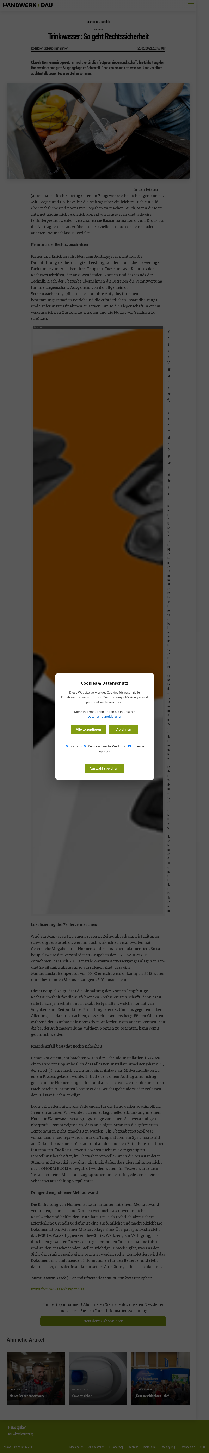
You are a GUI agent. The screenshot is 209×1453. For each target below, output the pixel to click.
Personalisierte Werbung (105, 746)
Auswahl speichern (105, 768)
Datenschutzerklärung (104, 716)
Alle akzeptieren (88, 729)
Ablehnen (123, 729)
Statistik (74, 746)
